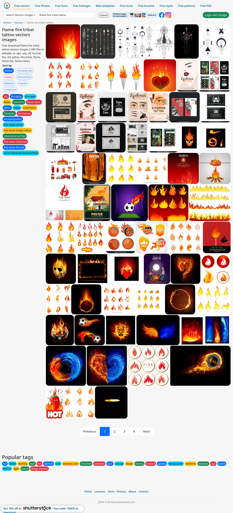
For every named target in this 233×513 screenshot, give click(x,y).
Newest (9, 76)
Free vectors (22, 6)
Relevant (9, 83)
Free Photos (42, 6)
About (132, 491)
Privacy (121, 491)
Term (111, 491)
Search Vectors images (19, 15)
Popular (23, 83)
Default (8, 70)
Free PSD (205, 6)
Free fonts (61, 6)
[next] (146, 431)
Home (7, 22)
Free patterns (186, 6)
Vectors (18, 22)
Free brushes (146, 6)
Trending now (24, 70)
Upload (103, 15)
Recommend (24, 76)
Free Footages (82, 6)
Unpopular (10, 89)
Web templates (105, 6)
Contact (144, 491)
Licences (99, 491)
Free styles (166, 6)
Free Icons (126, 6)
